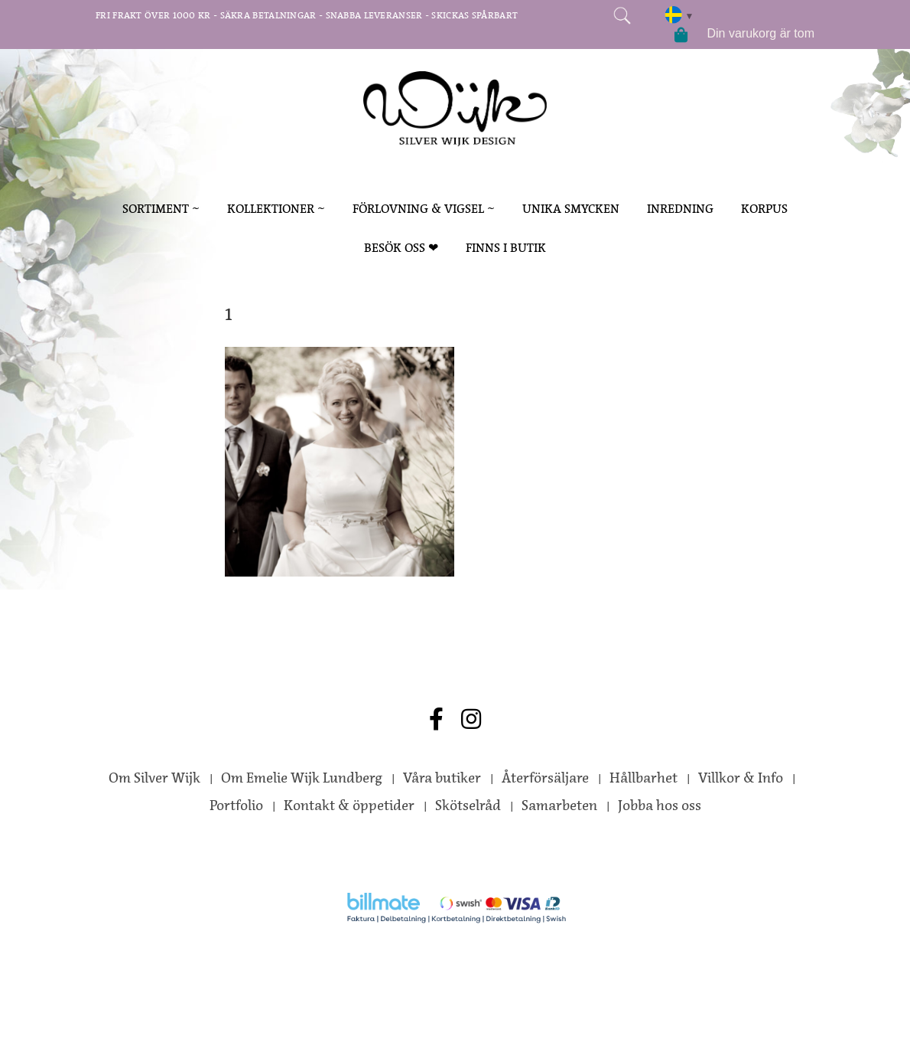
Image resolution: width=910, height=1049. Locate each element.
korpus (764, 208)
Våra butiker (442, 778)
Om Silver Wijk (154, 778)
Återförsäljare (545, 778)
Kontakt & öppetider (349, 805)
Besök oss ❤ (401, 247)
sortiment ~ (161, 208)
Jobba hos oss (659, 805)
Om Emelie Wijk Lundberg (301, 778)
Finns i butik (506, 247)
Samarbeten (559, 805)
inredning (680, 208)
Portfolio (236, 805)
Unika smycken (570, 208)
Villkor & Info (740, 778)
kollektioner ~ (276, 208)
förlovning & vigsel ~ (424, 208)
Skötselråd (468, 805)
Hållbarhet (643, 778)
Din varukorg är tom (761, 33)
